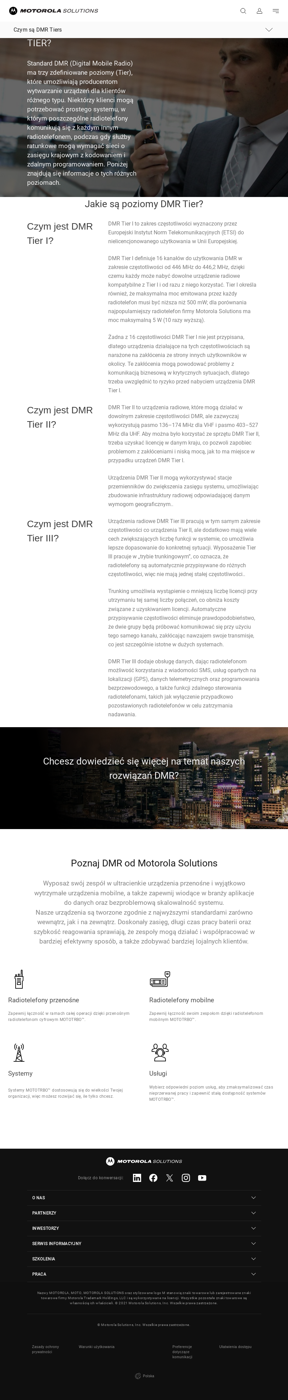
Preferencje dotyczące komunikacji (183, 1352)
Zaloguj (259, 11)
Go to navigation (276, 11)
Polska (144, 1376)
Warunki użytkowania (97, 1347)
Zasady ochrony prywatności (45, 1349)
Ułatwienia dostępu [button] (235, 1347)
